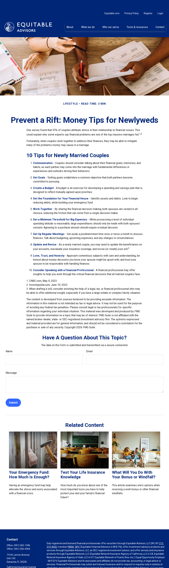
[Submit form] (13, 393)
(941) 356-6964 (22, 539)
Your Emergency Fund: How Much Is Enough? (29, 464)
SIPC (77, 537)
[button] (70, 17)
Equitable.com (112, 3)
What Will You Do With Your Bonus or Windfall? (133, 464)
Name (9, 341)
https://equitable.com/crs (64, 561)
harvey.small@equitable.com (22, 566)
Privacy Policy (131, 3)
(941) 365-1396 (22, 535)
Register (148, 3)
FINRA (70, 537)
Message (11, 362)
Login (160, 3)
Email (89, 341)
